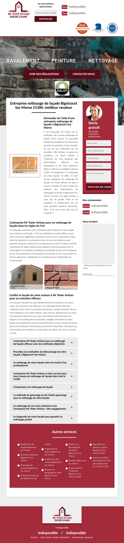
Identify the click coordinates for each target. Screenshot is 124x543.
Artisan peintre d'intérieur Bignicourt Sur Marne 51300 (75, 472)
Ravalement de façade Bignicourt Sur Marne (28, 447)
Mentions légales (82, 537)
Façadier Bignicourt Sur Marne (77, 462)
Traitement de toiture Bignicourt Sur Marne (53, 452)
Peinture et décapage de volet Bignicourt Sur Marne (53, 474)
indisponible (77, 7)
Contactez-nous (84, 74)
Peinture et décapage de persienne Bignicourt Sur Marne (75, 450)
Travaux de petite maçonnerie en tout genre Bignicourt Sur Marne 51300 (102, 462)
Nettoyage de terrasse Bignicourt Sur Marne (29, 468)
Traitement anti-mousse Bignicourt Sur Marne (53, 462)
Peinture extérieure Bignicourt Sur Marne (29, 457)
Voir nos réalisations (44, 74)
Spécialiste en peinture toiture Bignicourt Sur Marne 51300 (100, 448)
